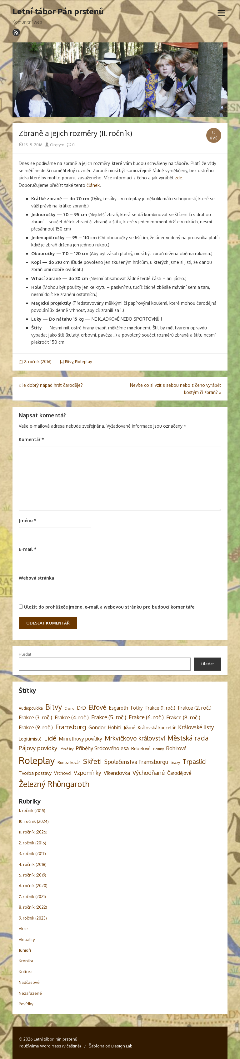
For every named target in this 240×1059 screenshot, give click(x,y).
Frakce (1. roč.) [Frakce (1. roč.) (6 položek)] (160, 708)
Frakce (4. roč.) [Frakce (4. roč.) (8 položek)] (72, 717)
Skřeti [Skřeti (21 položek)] (92, 761)
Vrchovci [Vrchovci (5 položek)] (62, 773)
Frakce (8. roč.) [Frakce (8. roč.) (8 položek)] (183, 717)
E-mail (28, 549)
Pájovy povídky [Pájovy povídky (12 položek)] (38, 747)
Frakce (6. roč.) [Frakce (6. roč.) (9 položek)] (146, 717)
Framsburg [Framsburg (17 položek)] (70, 727)
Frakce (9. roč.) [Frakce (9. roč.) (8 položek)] (36, 727)
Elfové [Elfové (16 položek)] (97, 707)
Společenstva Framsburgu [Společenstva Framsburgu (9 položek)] (136, 761)
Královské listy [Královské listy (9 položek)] (196, 727)
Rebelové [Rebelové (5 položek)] (141, 748)
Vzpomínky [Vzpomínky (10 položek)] (87, 772)
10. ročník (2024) (34, 821)
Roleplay (83, 361)
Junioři (25, 950)
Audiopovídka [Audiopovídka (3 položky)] (31, 708)
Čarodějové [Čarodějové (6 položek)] (179, 773)
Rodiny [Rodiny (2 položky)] (158, 749)
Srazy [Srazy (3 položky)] (175, 762)
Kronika (26, 960)
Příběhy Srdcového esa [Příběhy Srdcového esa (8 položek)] (102, 748)
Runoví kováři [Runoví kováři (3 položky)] (69, 762)
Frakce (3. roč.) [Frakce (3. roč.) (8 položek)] (35, 717)
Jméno (28, 520)
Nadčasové (29, 982)
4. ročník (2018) (33, 864)
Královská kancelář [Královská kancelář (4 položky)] (157, 727)
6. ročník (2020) (33, 885)
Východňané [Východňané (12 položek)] (148, 772)
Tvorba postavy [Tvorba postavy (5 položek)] (35, 773)
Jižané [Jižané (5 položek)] (129, 727)
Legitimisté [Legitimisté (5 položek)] (30, 738)
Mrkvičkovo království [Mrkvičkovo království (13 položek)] (135, 738)
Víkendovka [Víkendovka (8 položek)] (117, 773)
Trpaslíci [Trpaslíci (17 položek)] (194, 761)
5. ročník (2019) (32, 874)
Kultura (25, 971)
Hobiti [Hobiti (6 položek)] (114, 727)
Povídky (26, 1003)
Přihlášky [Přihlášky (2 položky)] (66, 749)
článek (93, 185)
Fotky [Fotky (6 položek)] (137, 708)
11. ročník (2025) (33, 831)
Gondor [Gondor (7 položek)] (96, 727)
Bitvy (69, 361)
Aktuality (27, 939)
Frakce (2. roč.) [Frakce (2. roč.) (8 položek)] (195, 707)
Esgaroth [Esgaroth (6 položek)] (118, 708)
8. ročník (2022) (33, 907)
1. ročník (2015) (32, 810)
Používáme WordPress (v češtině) (50, 1045)
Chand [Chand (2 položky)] (69, 708)
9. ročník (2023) (33, 918)
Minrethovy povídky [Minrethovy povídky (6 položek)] (80, 739)
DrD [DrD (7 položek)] (81, 707)
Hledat (25, 654)
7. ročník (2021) (32, 896)
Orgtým (54, 144)
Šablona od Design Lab (110, 1045)
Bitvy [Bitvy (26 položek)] (53, 706)
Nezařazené (30, 993)
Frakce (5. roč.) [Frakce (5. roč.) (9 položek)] (108, 717)
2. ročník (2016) (38, 361)
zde (178, 177)
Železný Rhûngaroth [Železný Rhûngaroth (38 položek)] (54, 784)
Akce (23, 928)
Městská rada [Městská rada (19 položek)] (188, 738)
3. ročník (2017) (32, 853)
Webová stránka (36, 578)
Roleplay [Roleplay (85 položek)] (37, 760)
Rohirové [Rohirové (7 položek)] (176, 748)
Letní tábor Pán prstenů (58, 11)
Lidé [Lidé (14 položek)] (50, 738)
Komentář (31, 439)
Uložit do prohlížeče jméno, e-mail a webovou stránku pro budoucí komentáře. (109, 607)
